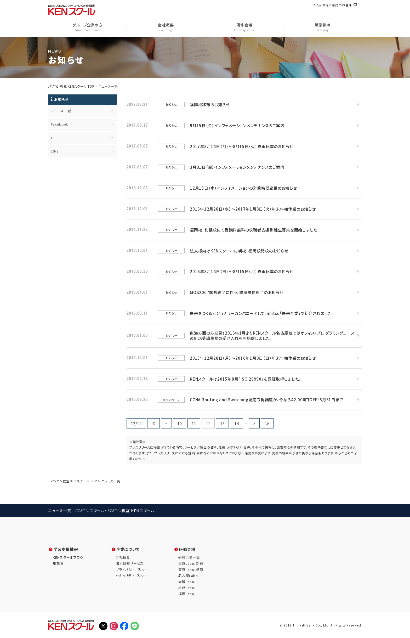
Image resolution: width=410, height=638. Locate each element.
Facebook (59, 124)
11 (194, 423)
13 (222, 423)
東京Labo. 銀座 (190, 569)
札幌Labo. (186, 587)
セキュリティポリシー (132, 575)
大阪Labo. (186, 581)
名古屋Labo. (188, 575)
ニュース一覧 (61, 110)
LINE (55, 151)
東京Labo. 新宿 (190, 563)
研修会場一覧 (189, 557)
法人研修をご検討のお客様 (332, 5)
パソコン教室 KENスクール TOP (71, 86)
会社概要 (123, 557)
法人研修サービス (130, 563)
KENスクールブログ (68, 557)
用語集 (58, 563)
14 (236, 423)
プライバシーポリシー (132, 569)
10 (179, 423)
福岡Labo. (186, 593)
